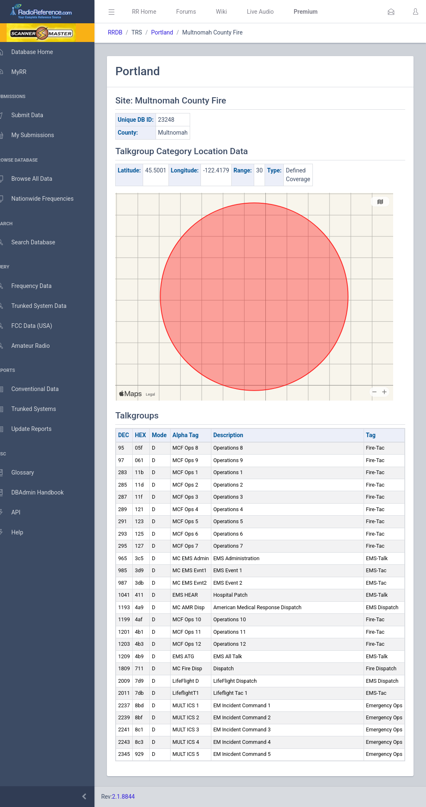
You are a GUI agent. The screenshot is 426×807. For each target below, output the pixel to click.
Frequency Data (32, 286)
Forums (198, 11)
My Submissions (33, 135)
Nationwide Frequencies (43, 199)
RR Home (156, 11)
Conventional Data (35, 389)
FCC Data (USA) (32, 326)
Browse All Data (32, 179)
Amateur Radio (31, 345)
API (16, 513)
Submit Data (27, 115)
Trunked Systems (34, 409)
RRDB (127, 32)
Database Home (32, 52)
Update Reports (32, 429)
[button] (391, 11)
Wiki (233, 11)
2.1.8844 (135, 796)
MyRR (19, 72)
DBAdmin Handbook (38, 493)
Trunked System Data (39, 306)
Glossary (23, 473)
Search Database (33, 242)
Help (17, 532)
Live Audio (272, 11)
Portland (174, 32)
